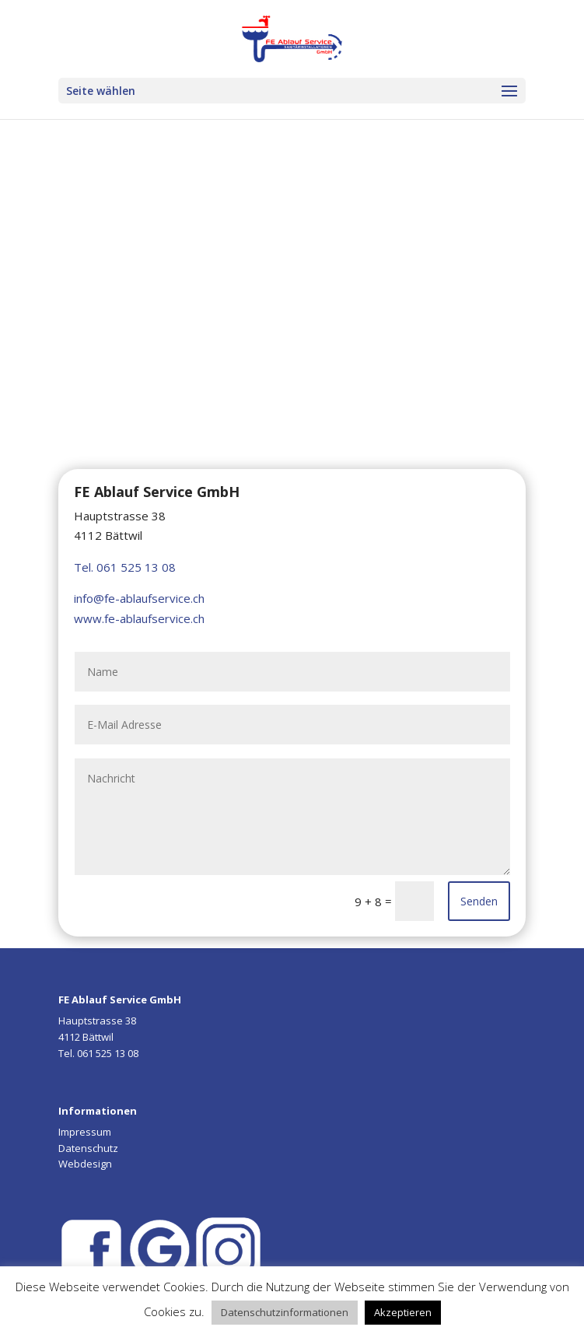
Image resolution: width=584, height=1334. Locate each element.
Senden (479, 901)
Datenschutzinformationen (284, 1312)
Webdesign (85, 1164)
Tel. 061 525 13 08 (125, 567)
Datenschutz (88, 1148)
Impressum (84, 1132)
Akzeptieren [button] (403, 1312)
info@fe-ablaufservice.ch (139, 598)
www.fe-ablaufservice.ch (139, 618)
